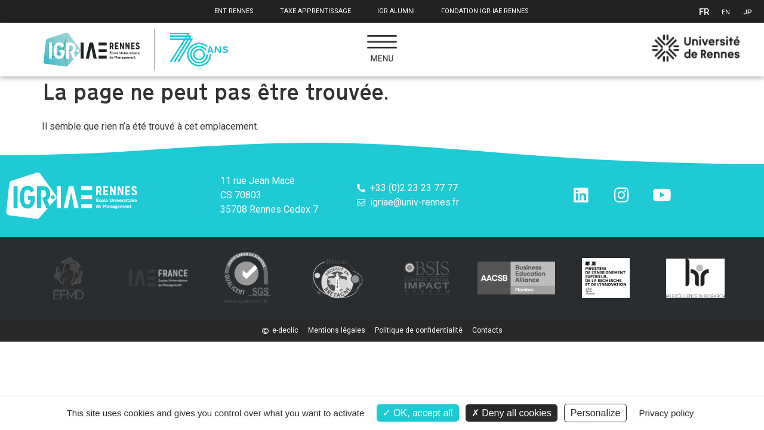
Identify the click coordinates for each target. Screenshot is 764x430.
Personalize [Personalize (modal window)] (596, 413)
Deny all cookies (512, 413)
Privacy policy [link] (666, 413)
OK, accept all (417, 413)
